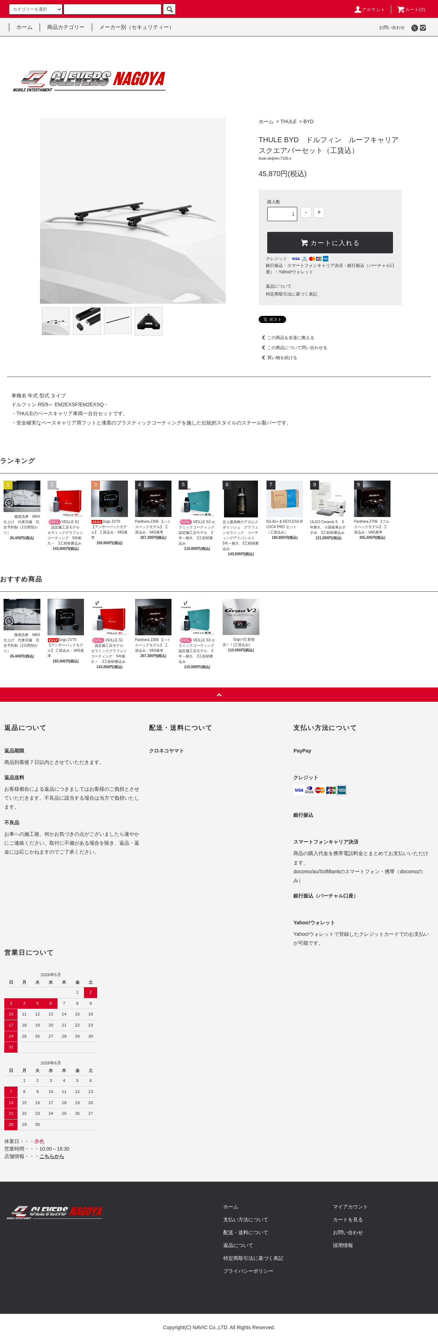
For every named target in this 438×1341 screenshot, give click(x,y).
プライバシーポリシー (248, 1271)
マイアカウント (350, 1207)
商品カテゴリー (66, 27)
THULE (288, 121)
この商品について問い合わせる (293, 347)
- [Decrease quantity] (306, 212)
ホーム (24, 27)
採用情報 (343, 1245)
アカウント (369, 9)
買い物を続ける (278, 357)
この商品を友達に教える (286, 337)
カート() (411, 9)
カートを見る (348, 1219)
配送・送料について (245, 1232)
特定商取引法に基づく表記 (291, 294)
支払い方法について (245, 1219)
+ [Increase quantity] (319, 212)
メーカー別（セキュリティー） (136, 27)
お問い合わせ (392, 27)
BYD (308, 121)
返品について (279, 286)
